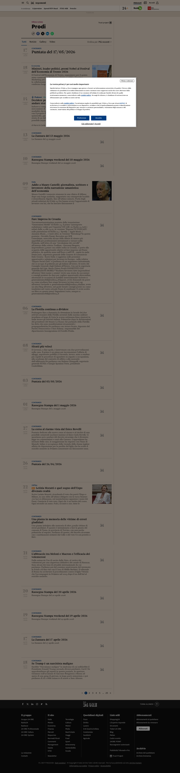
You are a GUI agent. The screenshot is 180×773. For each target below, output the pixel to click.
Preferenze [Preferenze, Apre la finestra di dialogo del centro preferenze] (81, 118)
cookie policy (86, 95)
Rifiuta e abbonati (127, 81)
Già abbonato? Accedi (91, 124)
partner (122, 103)
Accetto (98, 118)
